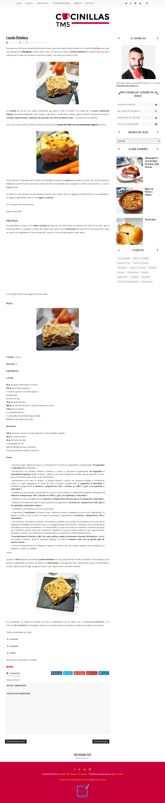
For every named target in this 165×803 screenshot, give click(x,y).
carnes (32, 42)
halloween (122, 276)
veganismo (146, 281)
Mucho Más (43, 3)
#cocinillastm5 (98, 622)
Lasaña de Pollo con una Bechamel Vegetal (77, 124)
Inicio (19, 3)
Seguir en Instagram (139, 124)
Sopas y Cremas (137, 267)
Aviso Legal (101, 779)
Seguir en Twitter (139, 105)
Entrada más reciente (16, 741)
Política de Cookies (87, 779)
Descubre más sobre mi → (127, 85)
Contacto (89, 3)
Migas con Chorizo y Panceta (149, 191)
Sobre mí (77, 3)
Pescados (122, 267)
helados (135, 276)
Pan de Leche (150, 219)
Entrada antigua (101, 741)
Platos (29, 3)
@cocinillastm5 (21, 625)
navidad (146, 276)
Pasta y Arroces (42, 42)
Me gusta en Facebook (139, 111)
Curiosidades (123, 258)
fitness (144, 272)
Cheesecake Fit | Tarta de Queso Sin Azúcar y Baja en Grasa (152, 162)
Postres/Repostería (61, 3)
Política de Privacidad (69, 779)
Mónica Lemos (117, 774)
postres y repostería (127, 281)
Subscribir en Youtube (139, 118)
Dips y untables (141, 258)
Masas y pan (123, 263)
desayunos (132, 272)
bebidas (152, 267)
